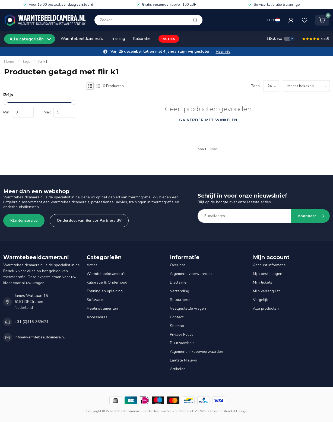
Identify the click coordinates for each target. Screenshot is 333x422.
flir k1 (42, 61)
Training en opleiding (105, 291)
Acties (92, 265)
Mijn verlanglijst (266, 291)
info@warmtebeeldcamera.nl (40, 337)
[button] (166, 51)
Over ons (178, 265)
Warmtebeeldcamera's (82, 38)
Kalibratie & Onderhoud (107, 282)
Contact (176, 317)
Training (118, 38)
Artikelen (178, 369)
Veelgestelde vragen (188, 308)
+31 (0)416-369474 (31, 321)
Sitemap (177, 325)
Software (95, 299)
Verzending (179, 291)
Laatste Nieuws (183, 360)
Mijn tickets (262, 282)
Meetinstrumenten (102, 308)
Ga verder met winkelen (208, 120)
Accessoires (97, 317)
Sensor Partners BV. (182, 411)
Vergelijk (260, 299)
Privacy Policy (181, 334)
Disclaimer (179, 282)
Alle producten (266, 308)
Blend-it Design (235, 411)
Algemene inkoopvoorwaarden (196, 351)
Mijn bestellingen (267, 273)
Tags (26, 61)
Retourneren (181, 299)
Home (9, 61)
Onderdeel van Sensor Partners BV (89, 220)
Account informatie (269, 265)
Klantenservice (23, 220)
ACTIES (169, 38)
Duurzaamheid (182, 342)
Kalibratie (142, 38)
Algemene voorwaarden (191, 273)
